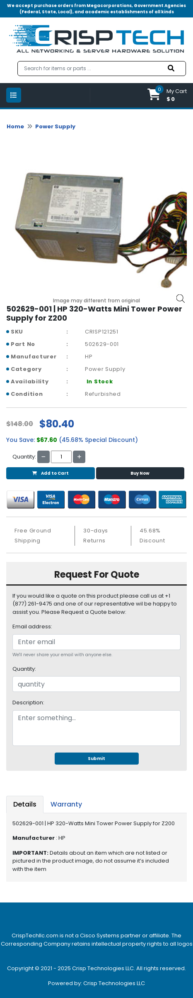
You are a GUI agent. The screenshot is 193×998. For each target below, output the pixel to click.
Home (15, 126)
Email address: (32, 626)
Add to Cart (50, 473)
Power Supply (55, 126)
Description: (28, 702)
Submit (96, 758)
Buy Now (140, 473)
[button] (167, 95)
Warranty (66, 804)
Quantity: (24, 669)
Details (24, 804)
